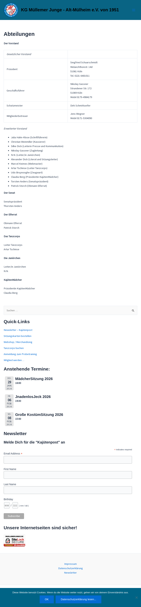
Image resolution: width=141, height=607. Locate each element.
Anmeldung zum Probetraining (20, 354)
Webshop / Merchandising (18, 342)
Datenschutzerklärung (70, 568)
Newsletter (70, 572)
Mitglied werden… (14, 360)
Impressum (70, 563)
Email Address (13, 453)
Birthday (8, 499)
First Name (10, 469)
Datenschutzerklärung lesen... (78, 599)
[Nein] (136, 597)
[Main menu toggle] (133, 10)
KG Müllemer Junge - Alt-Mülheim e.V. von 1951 (70, 9)
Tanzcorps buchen (14, 348)
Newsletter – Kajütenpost (18, 330)
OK (47, 599)
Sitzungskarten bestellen (17, 336)
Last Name (10, 484)
